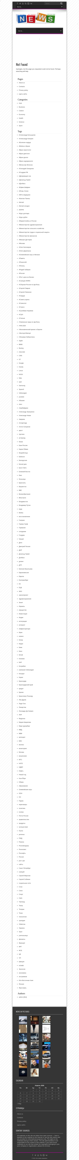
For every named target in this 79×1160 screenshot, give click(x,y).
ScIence (21, 122)
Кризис (21, 692)
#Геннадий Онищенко (26, 168)
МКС (20, 741)
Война (21, 513)
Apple (21, 341)
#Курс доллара (24, 213)
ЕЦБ (20, 587)
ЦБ (20, 954)
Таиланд (22, 902)
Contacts (22, 86)
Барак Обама (23, 449)
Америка (22, 419)
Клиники (22, 659)
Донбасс (22, 557)
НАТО (21, 763)
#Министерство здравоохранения (30, 225)
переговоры (23, 804)
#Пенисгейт (23, 262)
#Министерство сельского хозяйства (31, 228)
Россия (21, 857)
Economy (22, 114)
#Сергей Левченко (25, 292)
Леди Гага (22, 703)
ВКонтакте (22, 498)
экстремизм (23, 976)
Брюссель (22, 483)
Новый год (22, 774)
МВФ (20, 733)
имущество (23, 610)
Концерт (21, 673)
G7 (20, 359)
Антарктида (23, 423)
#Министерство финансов (28, 236)
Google (21, 363)
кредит (21, 688)
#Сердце (22, 296)
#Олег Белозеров (25, 247)
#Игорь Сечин (23, 191)
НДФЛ (21, 767)
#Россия (22, 273)
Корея (21, 677)
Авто (20, 404)
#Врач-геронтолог (25, 150)
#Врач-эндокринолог (26, 161)
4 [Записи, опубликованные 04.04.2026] (52, 1090)
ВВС (20, 490)
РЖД (20, 838)
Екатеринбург (23, 580)
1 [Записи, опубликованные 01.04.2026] (33, 1090)
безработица (23, 453)
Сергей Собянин (24, 879)
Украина (22, 928)
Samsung (22, 385)
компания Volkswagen (26, 670)
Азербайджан (23, 408)
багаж (21, 442)
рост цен (22, 861)
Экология (22, 969)
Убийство (22, 924)
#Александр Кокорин (26, 139)
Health (21, 118)
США (20, 898)
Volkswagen (23, 393)
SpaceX (21, 389)
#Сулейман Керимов (26, 311)
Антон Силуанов (24, 427)
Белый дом (23, 464)
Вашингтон (22, 486)
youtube (21, 397)
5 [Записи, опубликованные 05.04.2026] (58, 1090)
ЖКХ (20, 591)
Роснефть (22, 853)
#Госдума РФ (23, 172)
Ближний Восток (24, 471)
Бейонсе (22, 457)
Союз (21, 890)
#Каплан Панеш (24, 198)
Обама (21, 782)
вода (20, 509)
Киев (20, 647)
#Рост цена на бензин (26, 277)
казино (21, 636)
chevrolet (22, 352)
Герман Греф (23, 524)
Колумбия (22, 666)
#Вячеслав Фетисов (25, 165)
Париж (21, 801)
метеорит (22, 737)
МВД (20, 730)
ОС (20, 797)
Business (22, 107)
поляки (21, 812)
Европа (21, 576)
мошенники (23, 756)
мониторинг (23, 748)
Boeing (21, 348)
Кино (20, 651)
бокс (20, 475)
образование (23, 786)
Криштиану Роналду (26, 696)
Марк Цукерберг (24, 726)
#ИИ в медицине (24, 195)
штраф (21, 965)
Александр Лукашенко (26, 412)
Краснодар (22, 681)
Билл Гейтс (23, 468)
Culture (21, 111)
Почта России (23, 816)
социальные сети (25, 883)
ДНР (20, 550)
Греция (21, 539)
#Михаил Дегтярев (25, 240)
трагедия (22, 920)
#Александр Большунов (27, 135)
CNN (20, 355)
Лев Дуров (22, 700)
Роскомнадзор (24, 846)
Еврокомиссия (24, 572)
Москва (21, 752)
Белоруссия (23, 460)
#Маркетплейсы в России (27, 221)
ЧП (20, 958)
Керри (21, 644)
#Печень (22, 266)
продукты (22, 823)
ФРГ (20, 947)
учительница (23, 935)
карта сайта (23, 94)
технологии (23, 917)
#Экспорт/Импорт (25, 333)
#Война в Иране (24, 146)
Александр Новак (25, 415)
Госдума (22, 535)
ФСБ (20, 950)
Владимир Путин (25, 505)
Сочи (20, 887)
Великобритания (24, 494)
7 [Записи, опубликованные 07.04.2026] (26, 1093)
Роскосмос (22, 849)
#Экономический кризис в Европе (30, 329)
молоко (21, 745)
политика (22, 808)
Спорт (21, 894)
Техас (21, 913)
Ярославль (22, 988)
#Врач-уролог (23, 157)
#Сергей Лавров (24, 288)
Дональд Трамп (24, 554)
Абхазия (21, 400)
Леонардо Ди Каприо (26, 711)
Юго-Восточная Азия (26, 980)
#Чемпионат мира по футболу (29, 322)
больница (22, 479)
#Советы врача (24, 299)
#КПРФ (21, 210)
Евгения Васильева (25, 569)
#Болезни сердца (25, 142)
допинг (21, 561)
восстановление (24, 516)
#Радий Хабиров (24, 269)
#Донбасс (22, 183)
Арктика (21, 434)
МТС (20, 759)
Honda (21, 367)
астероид (22, 438)
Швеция (21, 961)
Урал (20, 932)
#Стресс (22, 307)
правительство (24, 819)
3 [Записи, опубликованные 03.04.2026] (45, 1090)
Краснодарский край (26, 685)
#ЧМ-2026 (22, 326)
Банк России (23, 445)
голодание (22, 531)
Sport (20, 125)
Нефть (21, 771)
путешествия (23, 827)
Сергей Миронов (24, 876)
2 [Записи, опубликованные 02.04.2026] (39, 1090)
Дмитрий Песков (24, 546)
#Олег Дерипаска (25, 251)
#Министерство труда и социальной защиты (34, 232)
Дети (20, 543)
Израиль (22, 606)
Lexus (21, 370)
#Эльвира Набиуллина (27, 337)
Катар (21, 640)
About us (22, 83)
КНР (20, 662)
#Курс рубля (23, 217)
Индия (21, 617)
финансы (22, 939)
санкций (21, 872)
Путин (21, 831)
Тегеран (21, 909)
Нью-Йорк (22, 778)
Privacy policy (23, 90)
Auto (20, 103)
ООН (20, 793)
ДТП (20, 565)
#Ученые (22, 318)
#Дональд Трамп (24, 180)
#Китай (21, 202)
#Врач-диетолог (24, 153)
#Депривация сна (25, 176)
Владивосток (23, 501)
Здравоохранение (25, 599)
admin (21, 997)
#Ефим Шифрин (24, 187)
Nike (20, 378)
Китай (21, 655)
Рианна (21, 842)
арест (21, 430)
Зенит (21, 602)
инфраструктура (24, 629)
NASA (21, 374)
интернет (22, 625)
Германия (22, 528)
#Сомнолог (23, 303)
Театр (21, 905)
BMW (21, 344)
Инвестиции (23, 614)
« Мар (19, 1104)
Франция (22, 943)
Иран (20, 632)
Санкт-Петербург (25, 868)
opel (20, 382)
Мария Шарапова (25, 722)
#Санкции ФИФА (24, 281)
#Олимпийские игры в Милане (29, 255)
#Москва (22, 243)
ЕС (20, 584)
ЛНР (20, 715)
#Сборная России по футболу (29, 284)
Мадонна (22, 718)
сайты (21, 864)
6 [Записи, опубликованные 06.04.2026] (20, 1093)
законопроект (23, 595)
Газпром (22, 520)
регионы (22, 834)
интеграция (23, 621)
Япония (21, 984)
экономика (22, 973)
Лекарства (22, 707)
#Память (22, 258)
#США (21, 314)
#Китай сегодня (24, 206)
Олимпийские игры (25, 789)
